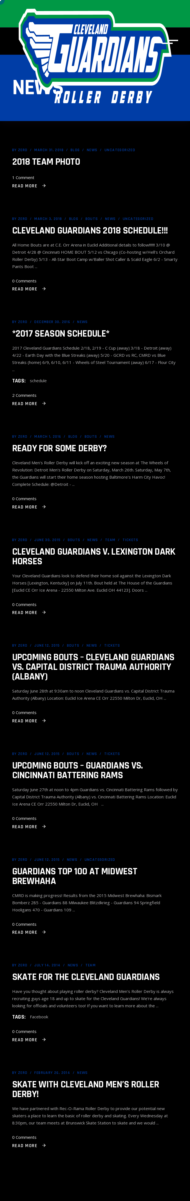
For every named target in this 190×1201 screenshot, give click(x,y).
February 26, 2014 (52, 1072)
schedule (38, 380)
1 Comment (23, 177)
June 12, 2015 (47, 645)
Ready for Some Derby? (59, 448)
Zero (23, 150)
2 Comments (24, 395)
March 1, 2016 (47, 436)
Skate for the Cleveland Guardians (86, 977)
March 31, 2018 (49, 150)
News (92, 150)
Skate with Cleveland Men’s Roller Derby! (85, 1089)
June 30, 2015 (47, 539)
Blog (75, 150)
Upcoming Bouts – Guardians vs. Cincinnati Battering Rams (77, 770)
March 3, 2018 (48, 218)
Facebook (39, 1016)
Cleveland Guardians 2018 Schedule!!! (90, 230)
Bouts (91, 218)
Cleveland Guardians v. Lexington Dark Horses (93, 557)
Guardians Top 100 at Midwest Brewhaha (74, 876)
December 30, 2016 (52, 321)
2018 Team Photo (46, 162)
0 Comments (24, 281)
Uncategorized (120, 150)
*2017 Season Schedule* (61, 333)
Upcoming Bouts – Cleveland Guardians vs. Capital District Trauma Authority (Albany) (93, 667)
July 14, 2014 (47, 965)
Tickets (131, 539)
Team (110, 539)
